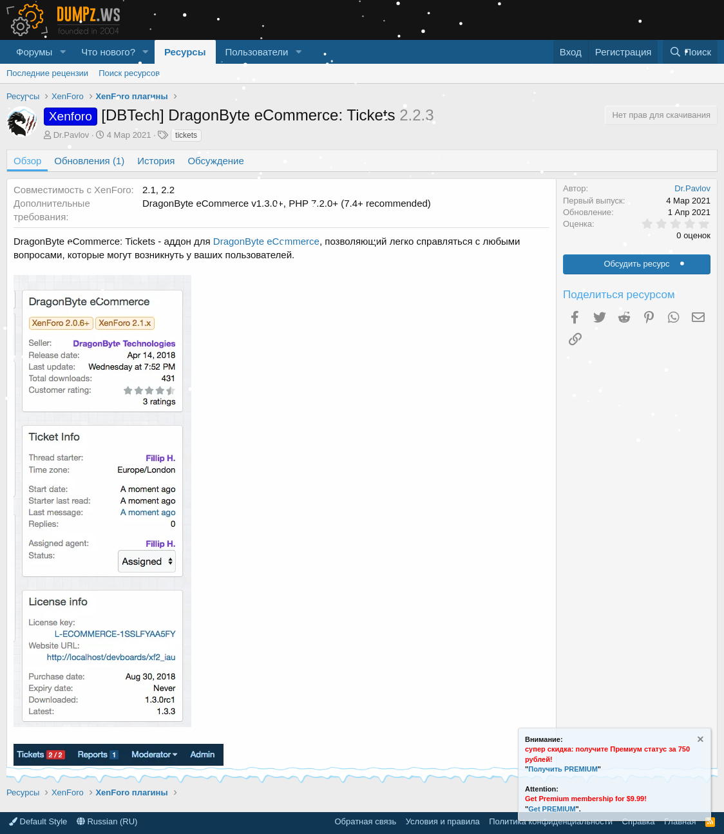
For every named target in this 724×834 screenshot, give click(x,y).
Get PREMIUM (551, 809)
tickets (186, 135)
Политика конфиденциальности (551, 821)
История (156, 160)
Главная (680, 821)
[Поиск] (690, 52)
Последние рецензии (47, 73)
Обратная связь (365, 821)
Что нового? (108, 51)
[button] (62, 52)
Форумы (34, 51)
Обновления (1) (89, 160)
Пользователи (257, 51)
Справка (638, 821)
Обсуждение (215, 160)
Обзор (27, 160)
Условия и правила (443, 821)
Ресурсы (185, 51)
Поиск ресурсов (129, 73)
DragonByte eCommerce (266, 241)
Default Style (38, 821)
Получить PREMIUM (563, 769)
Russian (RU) (107, 821)
